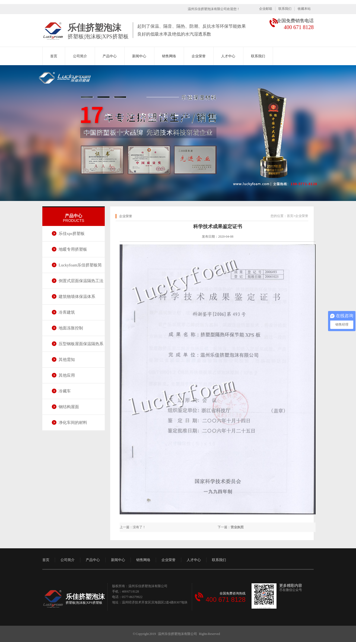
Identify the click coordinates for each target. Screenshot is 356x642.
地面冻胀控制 (71, 328)
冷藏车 (65, 391)
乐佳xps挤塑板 (72, 233)
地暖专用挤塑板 (73, 249)
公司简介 (80, 56)
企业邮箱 (265, 9)
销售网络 (169, 56)
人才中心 (228, 56)
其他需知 (67, 359)
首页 (53, 56)
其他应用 (67, 375)
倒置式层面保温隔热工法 (81, 281)
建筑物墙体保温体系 (77, 296)
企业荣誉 (199, 56)
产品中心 (110, 56)
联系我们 (284, 9)
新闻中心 (139, 56)
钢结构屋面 (69, 407)
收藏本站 (304, 9)
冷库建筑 (67, 312)
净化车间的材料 (73, 422)
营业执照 (237, 527)
